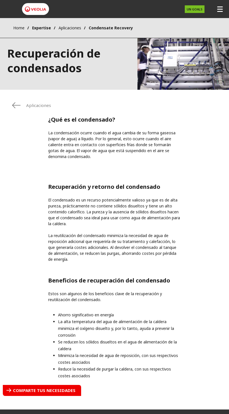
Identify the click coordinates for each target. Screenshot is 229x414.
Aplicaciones (70, 27)
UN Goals (195, 9)
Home (19, 27)
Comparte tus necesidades (44, 390)
